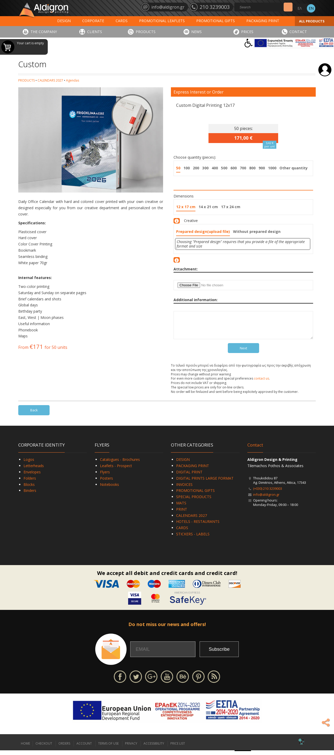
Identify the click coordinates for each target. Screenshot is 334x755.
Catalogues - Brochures (120, 464)
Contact (255, 450)
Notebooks (109, 489)
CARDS (122, 20)
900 (262, 167)
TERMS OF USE (108, 748)
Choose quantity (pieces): (195, 157)
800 (252, 167)
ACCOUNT (84, 748)
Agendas (72, 80)
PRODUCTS (146, 31)
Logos (28, 464)
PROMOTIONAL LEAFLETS (162, 20)
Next (243, 352)
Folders (29, 482)
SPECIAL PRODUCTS (193, 501)
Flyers (105, 476)
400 (215, 167)
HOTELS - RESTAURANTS (197, 526)
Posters (106, 482)
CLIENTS (94, 31)
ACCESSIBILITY (154, 748)
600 (233, 167)
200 (196, 167)
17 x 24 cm (230, 206)
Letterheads (33, 470)
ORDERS (64, 748)
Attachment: (186, 269)
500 (224, 167)
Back (34, 414)
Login (324, 69)
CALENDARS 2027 (50, 80)
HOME (25, 748)
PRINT (181, 513)
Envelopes (32, 476)
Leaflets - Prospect (116, 470)
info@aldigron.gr (266, 499)
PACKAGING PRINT (262, 20)
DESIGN (64, 20)
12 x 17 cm (185, 206)
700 (243, 167)
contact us (261, 383)
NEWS (196, 31)
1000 (272, 167)
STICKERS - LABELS (193, 538)
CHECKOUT (43, 748)
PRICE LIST (177, 748)
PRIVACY (131, 748)
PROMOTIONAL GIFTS (215, 20)
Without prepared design (257, 231)
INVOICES (184, 489)
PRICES (247, 31)
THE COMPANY (44, 31)
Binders (29, 495)
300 (205, 167)
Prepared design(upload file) (203, 231)
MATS (181, 507)
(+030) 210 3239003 (267, 493)
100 (186, 167)
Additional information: (196, 299)
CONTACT (298, 31)
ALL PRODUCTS (312, 21)
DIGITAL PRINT (189, 476)
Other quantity (293, 167)
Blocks (29, 489)
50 (178, 167)
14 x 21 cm (208, 206)
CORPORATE (93, 20)
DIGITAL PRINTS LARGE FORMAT (205, 482)
